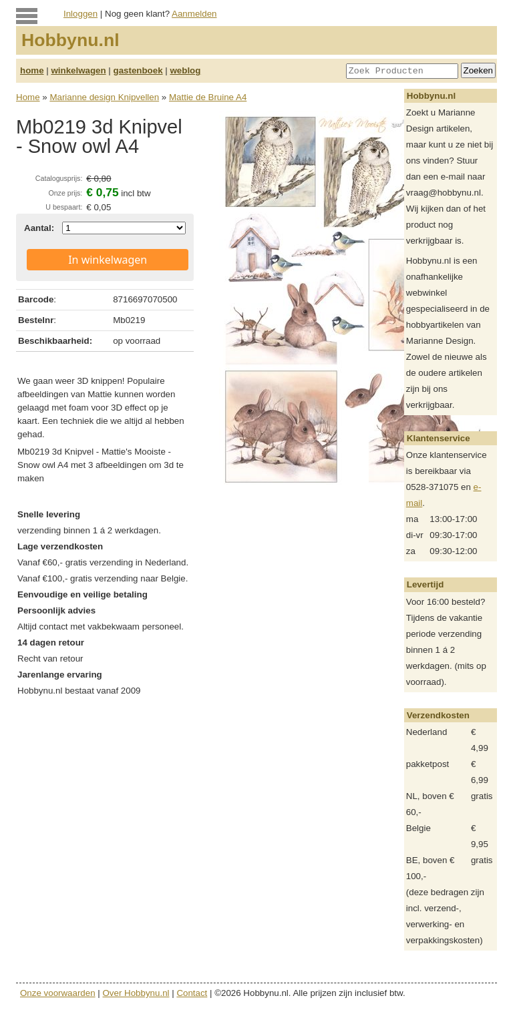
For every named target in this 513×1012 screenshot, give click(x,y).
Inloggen (80, 14)
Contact (191, 993)
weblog (185, 70)
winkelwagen (78, 70)
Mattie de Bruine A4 (207, 97)
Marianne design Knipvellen (104, 97)
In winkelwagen (107, 259)
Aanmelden (194, 14)
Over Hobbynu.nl (136, 993)
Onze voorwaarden (58, 993)
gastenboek (138, 70)
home (32, 70)
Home (28, 97)
